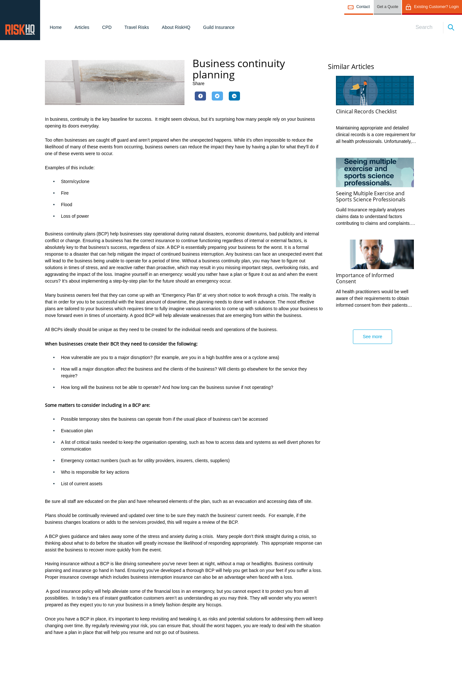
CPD (107, 27)
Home (56, 27)
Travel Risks (136, 27)
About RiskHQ (176, 27)
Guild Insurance (219, 27)
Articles (81, 27)
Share (198, 83)
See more (372, 336)
